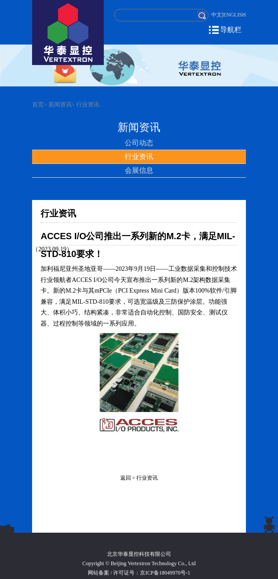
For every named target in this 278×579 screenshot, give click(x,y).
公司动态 (139, 143)
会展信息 (139, 170)
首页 (38, 104)
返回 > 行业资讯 (139, 478)
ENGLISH (234, 15)
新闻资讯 (60, 104)
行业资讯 (87, 104)
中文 (216, 15)
